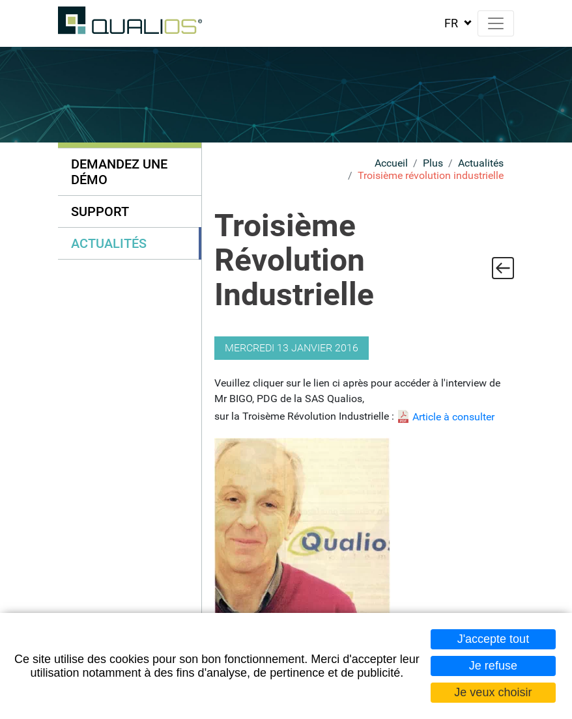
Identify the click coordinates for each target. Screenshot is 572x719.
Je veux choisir (493, 692)
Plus (433, 163)
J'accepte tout (493, 638)
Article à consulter (453, 417)
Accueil (391, 163)
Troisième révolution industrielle (431, 175)
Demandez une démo (119, 171)
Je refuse (493, 665)
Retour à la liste (503, 268)
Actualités (481, 163)
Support (100, 211)
